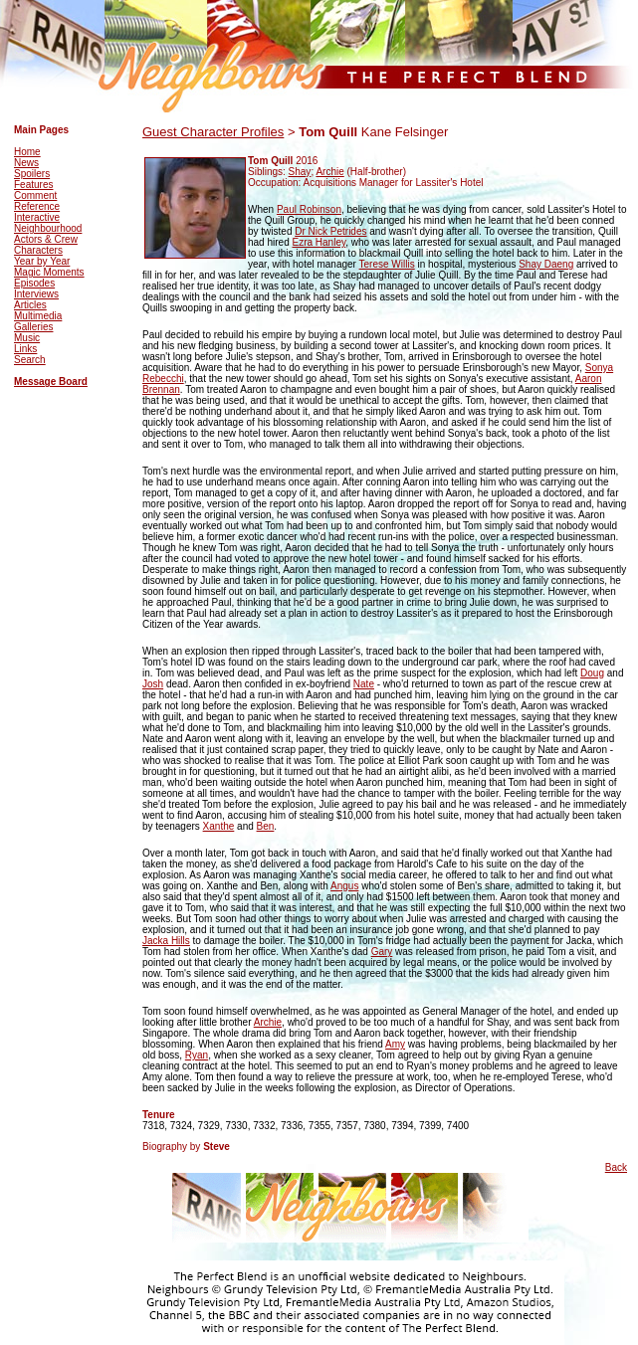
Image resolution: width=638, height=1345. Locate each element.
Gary (382, 951)
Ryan (196, 1055)
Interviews (36, 293)
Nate (363, 683)
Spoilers (32, 173)
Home (27, 151)
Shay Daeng (546, 264)
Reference (37, 206)
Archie (329, 171)
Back (616, 1167)
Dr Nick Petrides (330, 231)
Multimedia (38, 315)
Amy (395, 1044)
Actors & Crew (46, 239)
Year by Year (42, 261)
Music (27, 337)
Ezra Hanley (318, 242)
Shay (300, 171)
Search (30, 359)
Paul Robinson (309, 209)
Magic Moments (49, 272)
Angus (344, 885)
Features (33, 184)
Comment (35, 195)
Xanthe (219, 826)
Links (25, 348)
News (26, 162)
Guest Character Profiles (213, 131)
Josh (152, 683)
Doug (592, 673)
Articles (30, 304)
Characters (38, 250)
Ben (266, 826)
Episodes (34, 283)
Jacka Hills (166, 940)
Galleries (33, 326)
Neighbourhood (48, 228)
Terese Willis (387, 264)
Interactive (37, 217)
